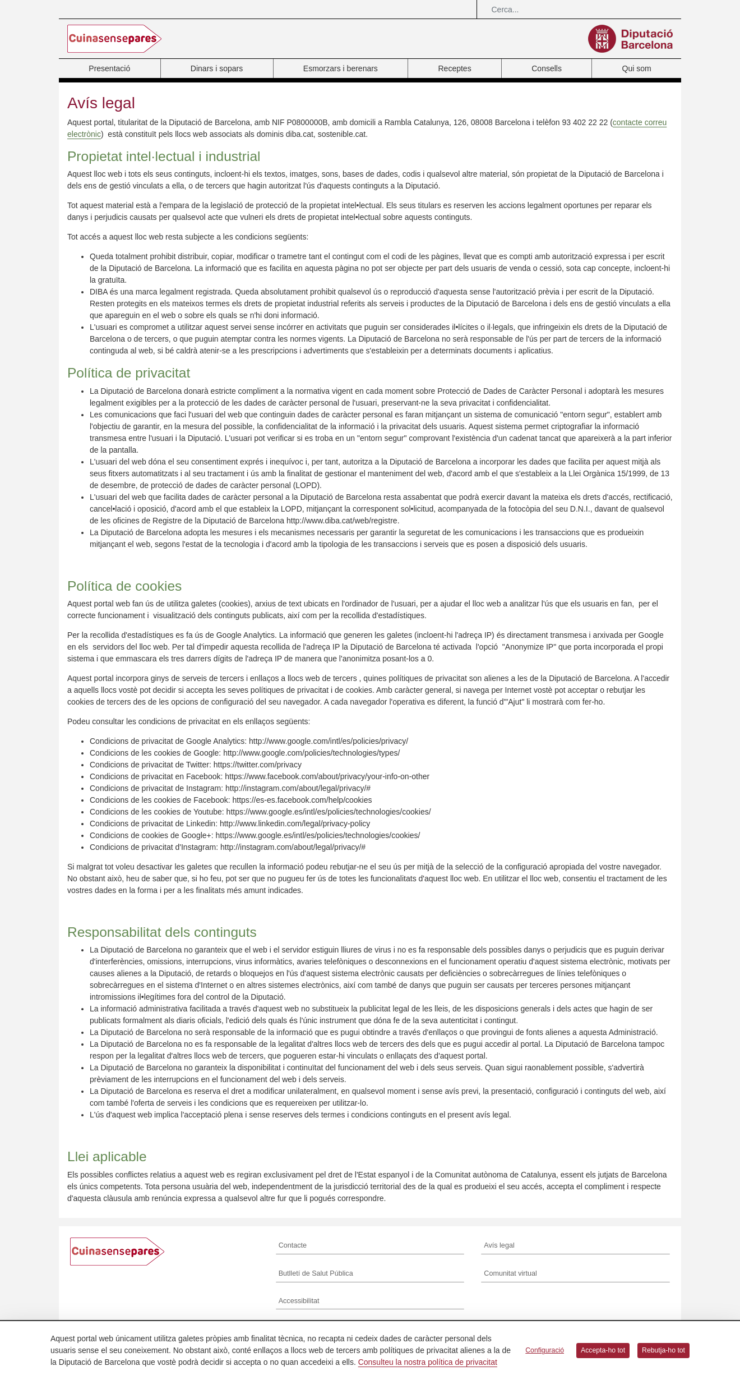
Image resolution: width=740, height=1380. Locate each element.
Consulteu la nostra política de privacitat (427, 1362)
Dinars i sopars (217, 68)
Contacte (293, 1245)
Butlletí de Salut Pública (316, 1273)
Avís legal (499, 1245)
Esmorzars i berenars (340, 68)
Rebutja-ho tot (663, 1350)
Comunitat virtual (510, 1273)
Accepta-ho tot (603, 1350)
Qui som (636, 68)
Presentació (109, 68)
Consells (546, 68)
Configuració (544, 1350)
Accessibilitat (299, 1301)
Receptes (454, 68)
